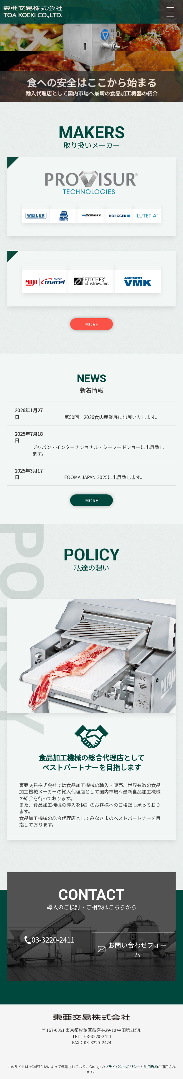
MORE (91, 307)
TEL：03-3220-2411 (91, 1014)
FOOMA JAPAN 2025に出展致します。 (104, 460)
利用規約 (151, 1044)
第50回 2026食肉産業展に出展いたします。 (112, 399)
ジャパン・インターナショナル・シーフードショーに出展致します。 (98, 433)
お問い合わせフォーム (137, 927)
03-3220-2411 (53, 923)
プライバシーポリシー (122, 1044)
